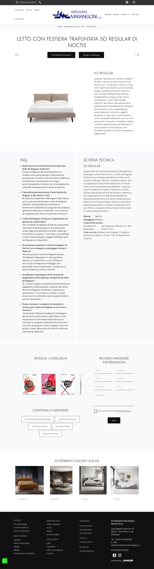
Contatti (135, 14)
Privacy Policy (124, 410)
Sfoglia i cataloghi (91, 54)
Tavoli (49, 526)
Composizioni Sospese (24, 552)
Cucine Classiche (22, 530)
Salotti (17, 549)
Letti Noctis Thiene (50, 433)
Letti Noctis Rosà (62, 425)
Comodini (51, 546)
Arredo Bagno (53, 533)
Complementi (86, 532)
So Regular (91, 26)
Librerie (17, 539)
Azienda (108, 14)
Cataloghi (19, 19)
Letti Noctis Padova (40, 425)
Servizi (116, 14)
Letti (83, 26)
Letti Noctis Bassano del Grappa (38, 418)
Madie (16, 545)
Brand (37, 10)
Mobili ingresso (53, 523)
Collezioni (19, 10)
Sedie (49, 530)
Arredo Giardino (87, 550)
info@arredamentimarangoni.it (125, 544)
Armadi (50, 552)
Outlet (29, 10)
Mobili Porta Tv (53, 520)
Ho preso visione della (114, 410)
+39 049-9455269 (123, 538)
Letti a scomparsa (55, 549)
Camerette (85, 520)
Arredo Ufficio (86, 541)
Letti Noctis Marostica (67, 418)
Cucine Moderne (21, 526)
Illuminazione (86, 529)
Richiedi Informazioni (61, 54)
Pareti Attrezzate (21, 542)
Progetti (125, 14)
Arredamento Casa (72, 26)
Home (60, 26)
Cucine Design (20, 523)
